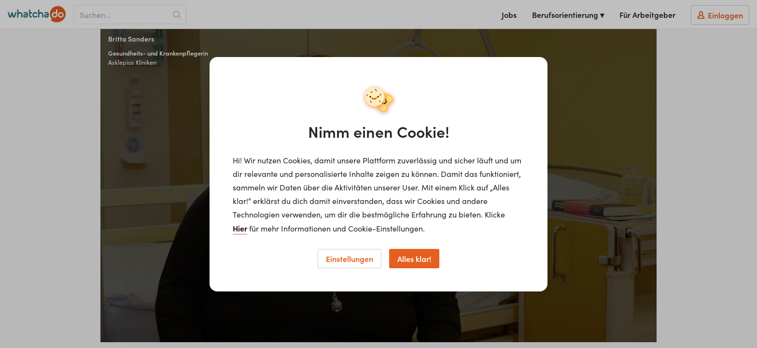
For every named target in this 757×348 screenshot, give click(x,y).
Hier (240, 228)
